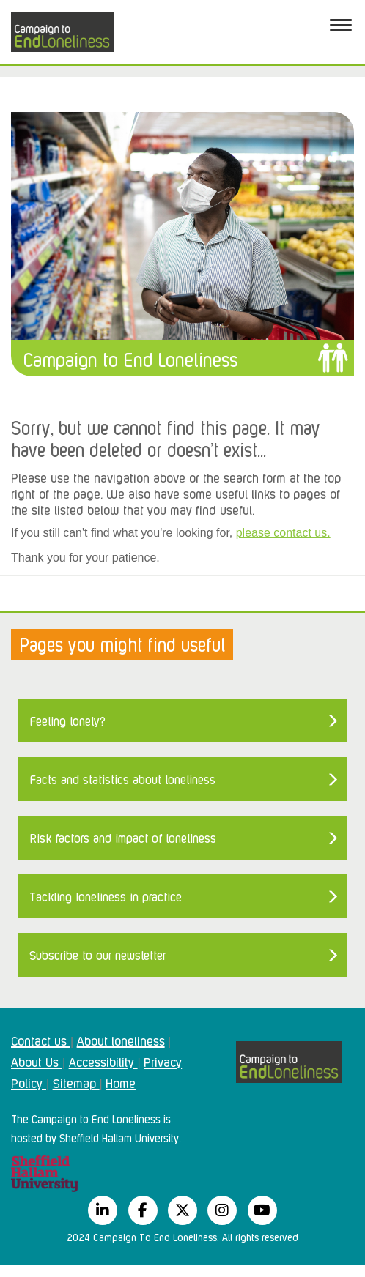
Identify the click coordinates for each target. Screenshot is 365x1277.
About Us (36, 1061)
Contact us (40, 1040)
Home (121, 1082)
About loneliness (121, 1040)
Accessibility (103, 1061)
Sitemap (76, 1082)
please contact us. (283, 532)
